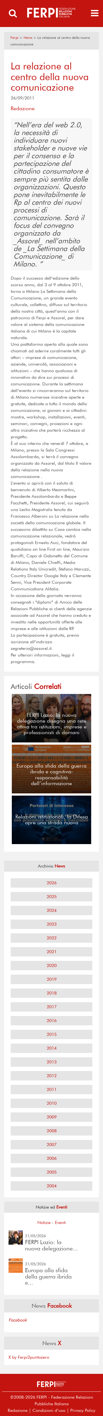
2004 (52, 1185)
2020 (52, 965)
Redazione (17, 1410)
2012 (52, 1075)
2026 (52, 882)
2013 (52, 1061)
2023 (52, 924)
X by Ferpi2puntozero (29, 1357)
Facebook (18, 1320)
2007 (52, 1144)
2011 (52, 1089)
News (28, 38)
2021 (52, 951)
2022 (52, 938)
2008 (52, 1130)
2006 (52, 1158)
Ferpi (14, 38)
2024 (52, 910)
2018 (52, 993)
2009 (52, 1117)
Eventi (60, 1222)
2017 (52, 1006)
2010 (52, 1103)
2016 (52, 1020)
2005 (52, 1172)
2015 (52, 1034)
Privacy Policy (82, 1410)
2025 (52, 896)
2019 (52, 979)
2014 (52, 1048)
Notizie (44, 1222)
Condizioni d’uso (48, 1410)
